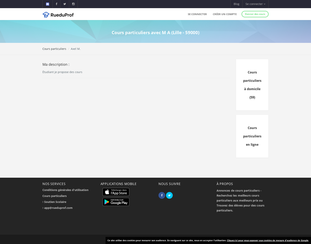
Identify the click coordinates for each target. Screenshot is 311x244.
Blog (236, 4)
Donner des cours (255, 14)
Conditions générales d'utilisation (65, 190)
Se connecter (197, 14)
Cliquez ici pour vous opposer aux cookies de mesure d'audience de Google (267, 240)
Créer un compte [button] (225, 14)
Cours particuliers (54, 49)
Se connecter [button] (255, 4)
